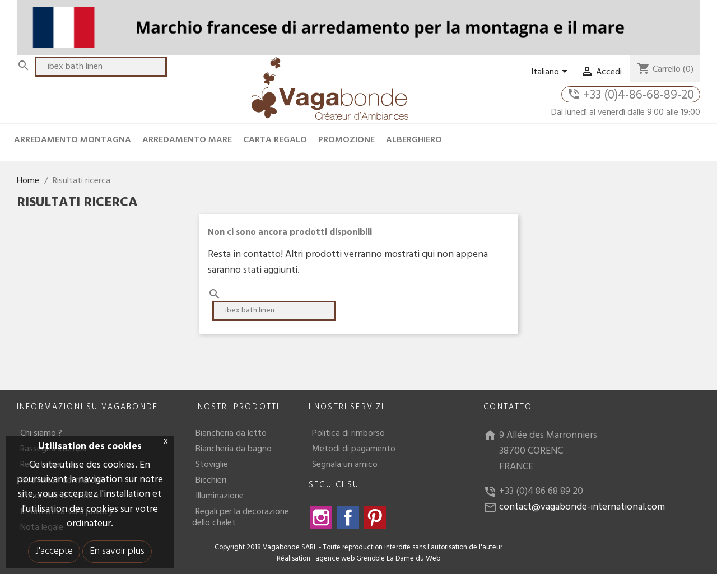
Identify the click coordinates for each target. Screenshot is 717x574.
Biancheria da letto (231, 433)
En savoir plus (117, 551)
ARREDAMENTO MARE (187, 140)
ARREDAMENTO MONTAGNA (72, 140)
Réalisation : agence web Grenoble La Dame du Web (358, 558)
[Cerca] (101, 67)
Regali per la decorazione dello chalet (240, 517)
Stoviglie (211, 465)
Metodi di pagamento (353, 449)
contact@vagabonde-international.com (582, 507)
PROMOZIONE (346, 140)
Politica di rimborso (348, 433)
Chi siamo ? (41, 433)
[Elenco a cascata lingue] (551, 72)
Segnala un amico (345, 465)
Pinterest (375, 517)
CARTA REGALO (275, 140)
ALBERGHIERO (414, 140)
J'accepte (54, 551)
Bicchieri (210, 480)
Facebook (348, 517)
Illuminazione (219, 496)
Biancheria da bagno (233, 449)
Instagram (321, 517)
